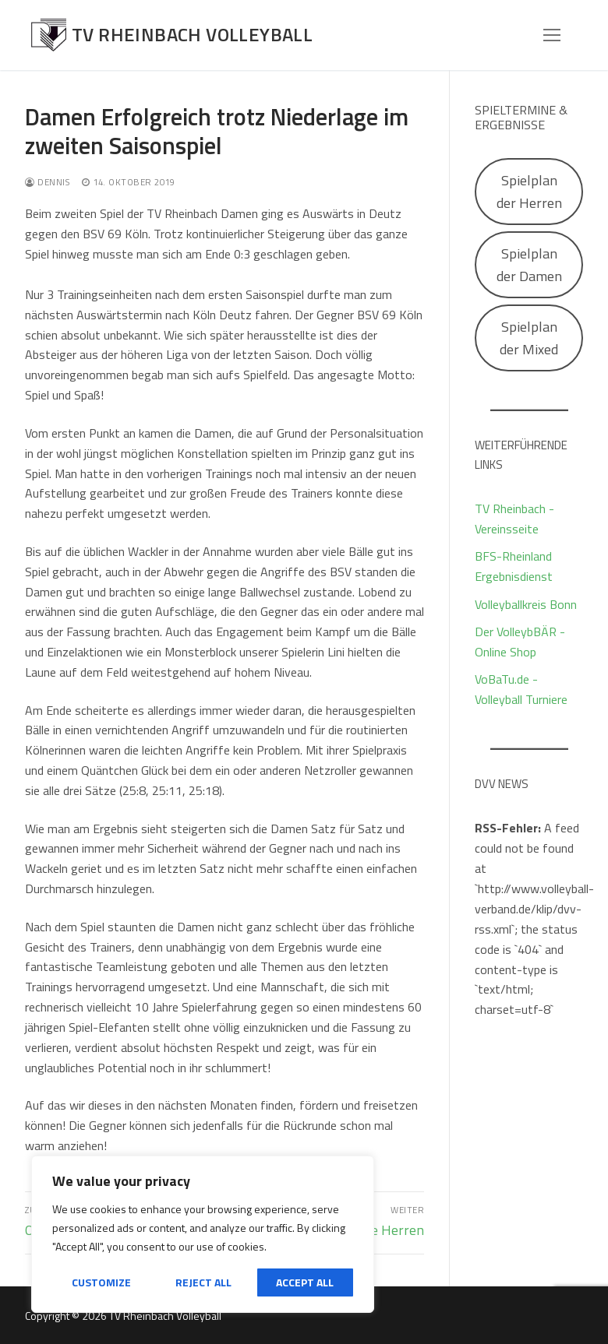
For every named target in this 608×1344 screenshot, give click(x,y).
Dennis (47, 181)
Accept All (305, 1282)
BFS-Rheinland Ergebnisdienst (514, 566)
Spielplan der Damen (529, 265)
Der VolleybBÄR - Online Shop (520, 641)
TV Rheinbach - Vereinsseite (514, 518)
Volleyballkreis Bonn (526, 604)
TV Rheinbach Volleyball (192, 34)
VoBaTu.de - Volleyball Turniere (521, 689)
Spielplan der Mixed (529, 338)
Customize (101, 1282)
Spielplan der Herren (529, 191)
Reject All (203, 1282)
